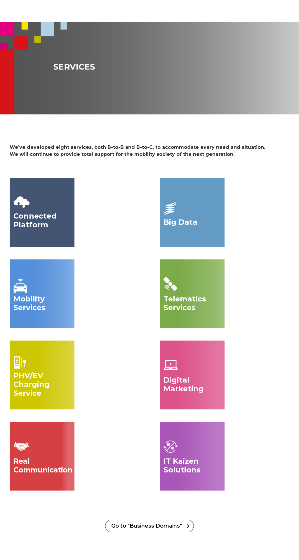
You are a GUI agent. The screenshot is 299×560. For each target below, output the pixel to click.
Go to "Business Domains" (146, 526)
